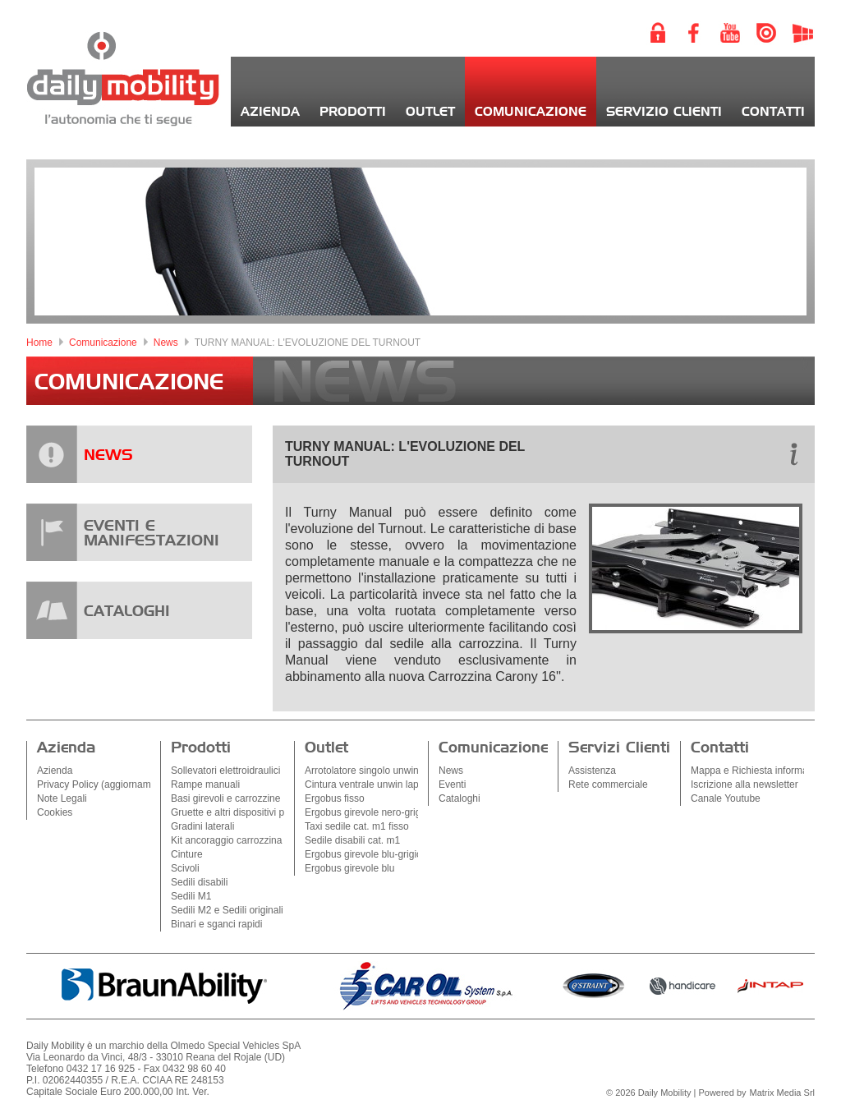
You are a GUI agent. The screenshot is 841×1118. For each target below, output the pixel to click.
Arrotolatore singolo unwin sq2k (373, 770)
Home (39, 342)
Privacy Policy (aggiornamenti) (103, 784)
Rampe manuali (205, 784)
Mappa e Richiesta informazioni (759, 770)
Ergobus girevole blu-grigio (363, 854)
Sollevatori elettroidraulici (225, 770)
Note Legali (62, 798)
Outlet (430, 112)
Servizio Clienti (664, 112)
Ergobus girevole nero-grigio (367, 812)
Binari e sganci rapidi (216, 924)
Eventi (452, 784)
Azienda (270, 112)
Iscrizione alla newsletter (744, 784)
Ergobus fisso (335, 798)
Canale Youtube (726, 798)
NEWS (108, 456)
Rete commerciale (608, 784)
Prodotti (352, 112)
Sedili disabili (199, 882)
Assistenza (592, 770)
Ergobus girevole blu (349, 868)
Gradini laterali (202, 826)
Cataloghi (459, 798)
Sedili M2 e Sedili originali (227, 910)
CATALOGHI (127, 612)
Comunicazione (530, 112)
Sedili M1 (191, 896)
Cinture (187, 854)
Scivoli (185, 868)
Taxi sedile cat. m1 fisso (357, 826)
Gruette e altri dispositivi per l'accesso (253, 812)
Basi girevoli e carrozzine (225, 798)
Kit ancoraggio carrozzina (226, 840)
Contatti (773, 112)
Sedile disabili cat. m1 (352, 840)
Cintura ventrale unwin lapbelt (369, 784)
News (166, 342)
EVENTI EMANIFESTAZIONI (151, 534)
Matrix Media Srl (782, 1092)
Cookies (54, 812)
